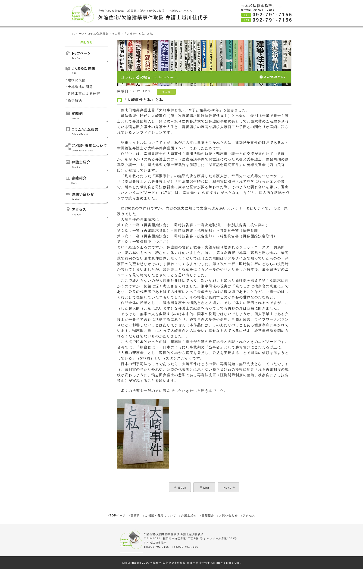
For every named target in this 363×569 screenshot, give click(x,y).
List (206, 487)
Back (182, 487)
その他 (116, 33)
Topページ (77, 33)
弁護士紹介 (189, 515)
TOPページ (117, 515)
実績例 (135, 515)
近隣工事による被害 (84, 93)
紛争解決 (75, 100)
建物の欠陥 (77, 80)
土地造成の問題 (80, 87)
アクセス (249, 515)
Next (227, 487)
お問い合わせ (228, 515)
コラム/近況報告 (98, 33)
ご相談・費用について (160, 515)
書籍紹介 (208, 515)
